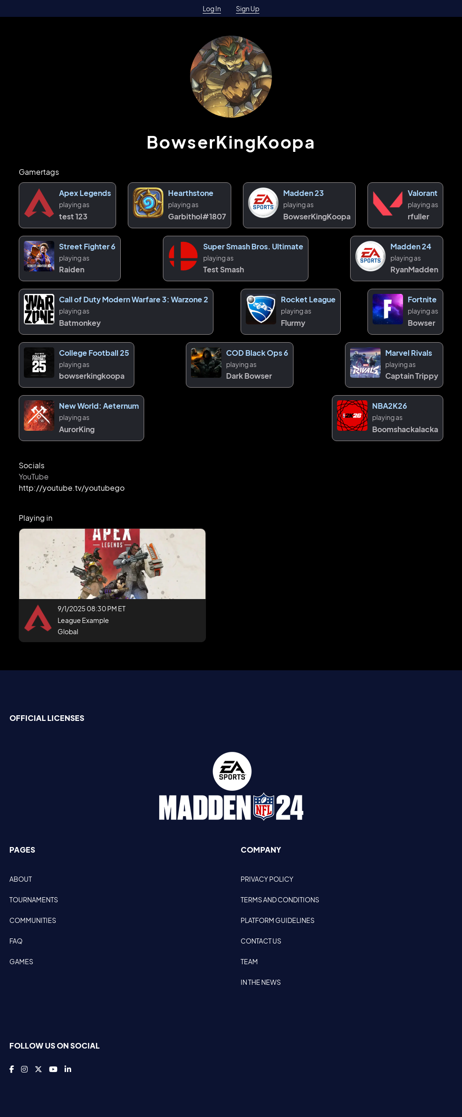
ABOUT (20, 879)
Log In (212, 8)
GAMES (21, 961)
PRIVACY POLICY (267, 879)
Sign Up (247, 8)
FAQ (15, 941)
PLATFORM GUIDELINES (278, 920)
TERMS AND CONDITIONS (280, 899)
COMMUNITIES (32, 920)
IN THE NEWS (261, 982)
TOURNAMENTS (33, 899)
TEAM (249, 961)
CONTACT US (261, 941)
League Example (83, 620)
